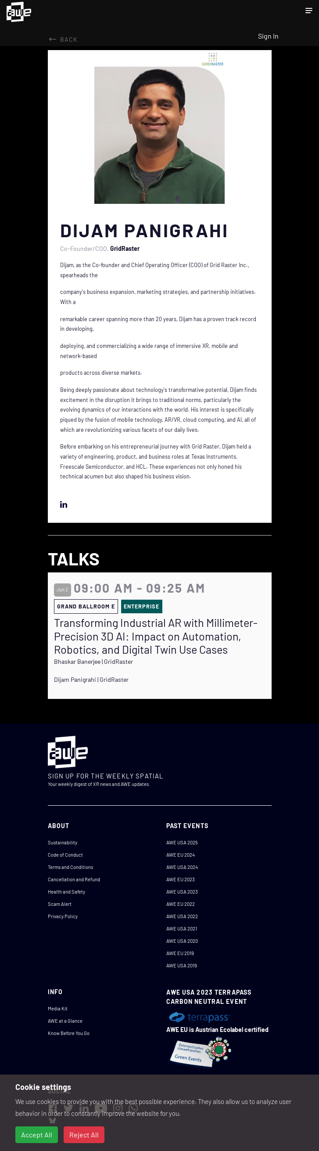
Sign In (268, 36)
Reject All (84, 1134)
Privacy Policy (63, 916)
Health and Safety (66, 891)
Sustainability (62, 842)
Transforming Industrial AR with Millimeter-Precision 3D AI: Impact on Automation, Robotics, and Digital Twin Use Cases (156, 635)
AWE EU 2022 (180, 904)
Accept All (36, 1134)
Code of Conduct (65, 855)
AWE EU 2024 (180, 855)
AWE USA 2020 (182, 941)
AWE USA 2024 (182, 867)
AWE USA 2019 (181, 965)
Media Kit (58, 1008)
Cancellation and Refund (74, 879)
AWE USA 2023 (182, 891)
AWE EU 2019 (180, 953)
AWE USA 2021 (181, 928)
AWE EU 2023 (180, 879)
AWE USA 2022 (182, 916)
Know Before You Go (69, 1033)
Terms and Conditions (70, 867)
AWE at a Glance (65, 1021)
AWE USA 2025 (182, 842)
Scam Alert (60, 904)
